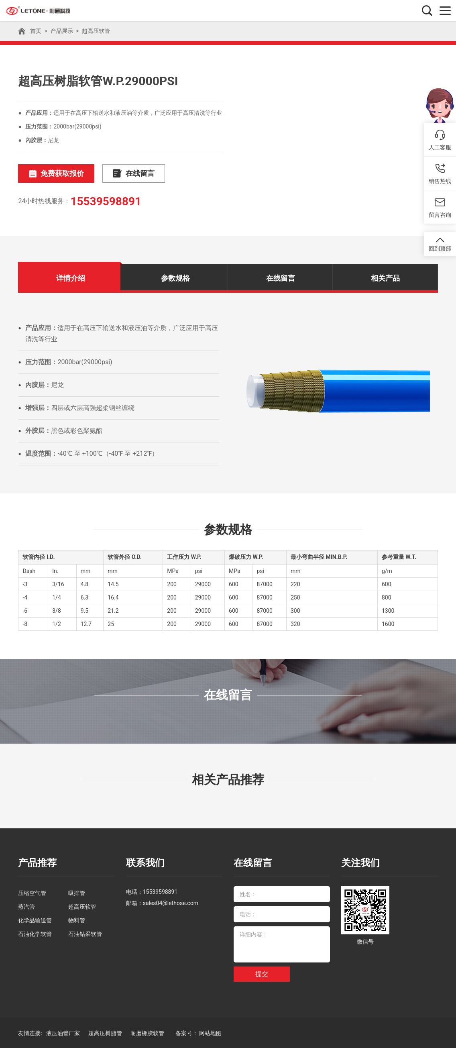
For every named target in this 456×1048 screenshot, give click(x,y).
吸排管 (76, 893)
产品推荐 (37, 863)
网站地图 (210, 1033)
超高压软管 (96, 31)
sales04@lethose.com (170, 903)
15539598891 (105, 201)
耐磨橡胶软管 (147, 1033)
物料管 (76, 920)
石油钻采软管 (85, 934)
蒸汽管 (26, 906)
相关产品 (385, 278)
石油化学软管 (35, 934)
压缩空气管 (32, 893)
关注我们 (360, 863)
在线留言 (134, 173)
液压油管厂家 (63, 1033)
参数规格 (175, 278)
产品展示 (62, 31)
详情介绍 (70, 278)
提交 (261, 974)
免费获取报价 (56, 173)
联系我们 (145, 863)
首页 (35, 31)
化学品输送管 (35, 920)
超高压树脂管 (105, 1033)
